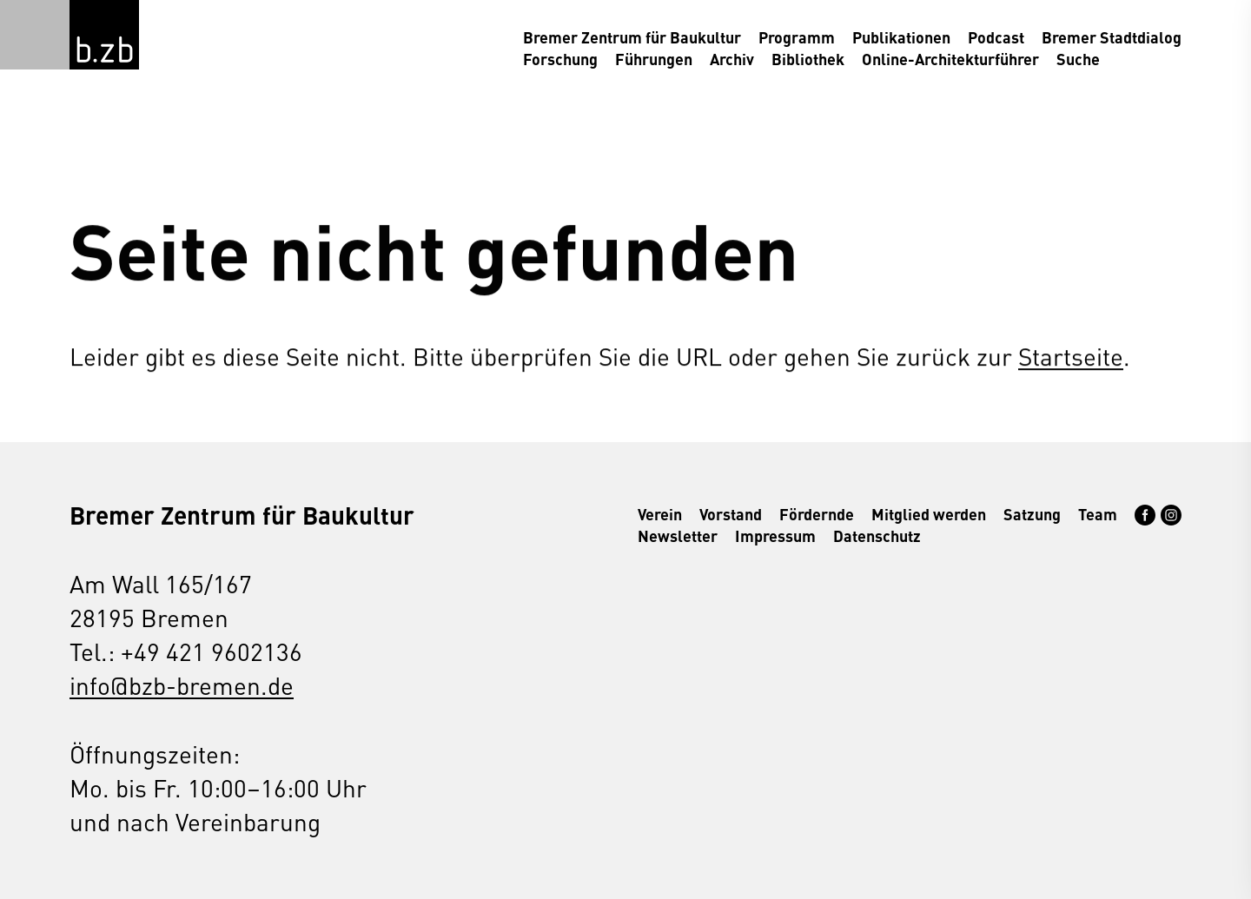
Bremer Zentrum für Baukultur (632, 37)
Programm (796, 37)
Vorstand (730, 514)
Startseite (1070, 356)
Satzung (1032, 514)
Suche (1078, 58)
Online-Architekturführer (950, 58)
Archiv (732, 58)
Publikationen (901, 37)
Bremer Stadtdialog (1112, 37)
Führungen (653, 58)
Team (1097, 514)
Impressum (775, 535)
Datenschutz (877, 535)
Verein (660, 514)
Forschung (560, 58)
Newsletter (678, 535)
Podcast (996, 37)
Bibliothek (807, 58)
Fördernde (816, 514)
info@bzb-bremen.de (182, 685)
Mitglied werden (928, 514)
